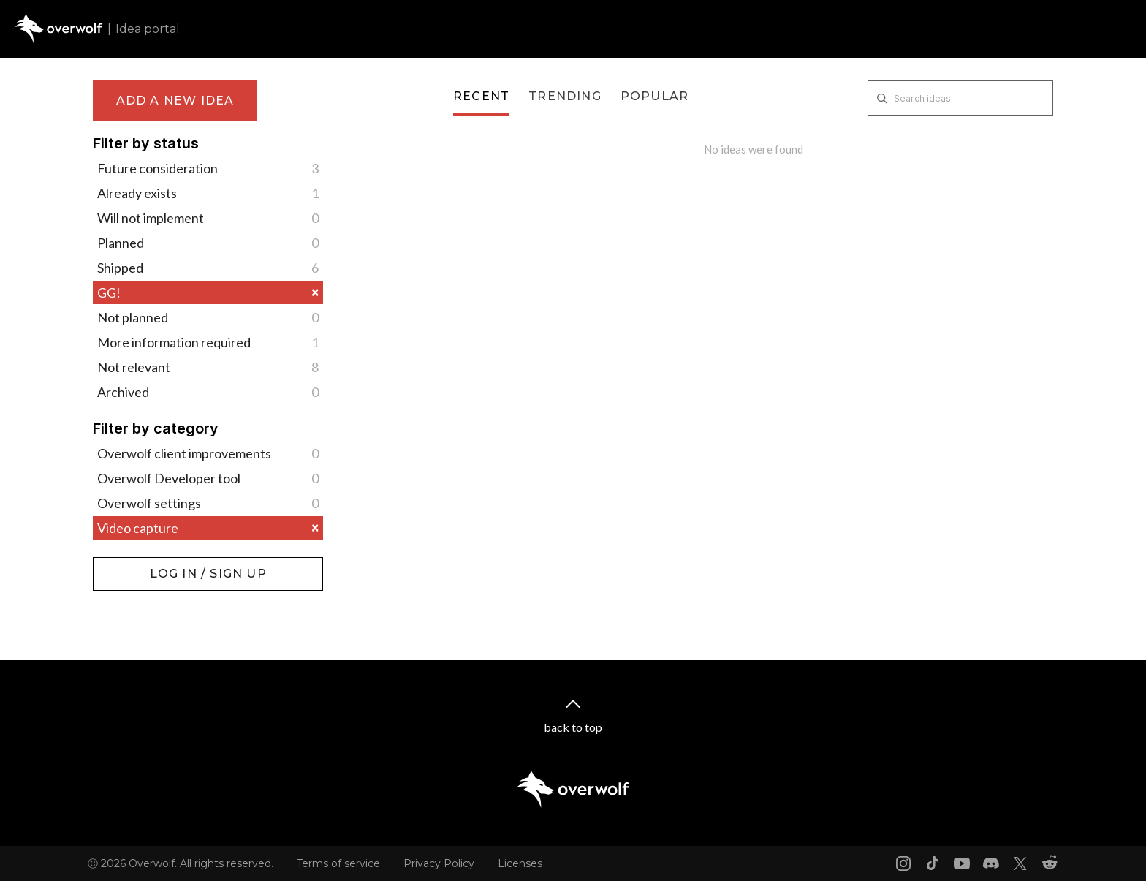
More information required (208, 342)
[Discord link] (991, 863)
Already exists (208, 193)
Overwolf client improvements (208, 453)
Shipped (208, 267)
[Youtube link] (962, 863)
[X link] (1020, 863)
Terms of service (338, 863)
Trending (565, 96)
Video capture (208, 527)
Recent (481, 96)
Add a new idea (175, 100)
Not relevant (208, 367)
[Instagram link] (903, 863)
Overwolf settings (208, 503)
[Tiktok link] (932, 863)
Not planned (208, 317)
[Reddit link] (1049, 863)
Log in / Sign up (130, 564)
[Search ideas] (960, 98)
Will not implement (208, 218)
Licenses (520, 863)
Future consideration (208, 168)
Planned (208, 242)
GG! (208, 292)
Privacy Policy (438, 863)
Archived (208, 392)
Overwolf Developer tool (208, 478)
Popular (654, 96)
